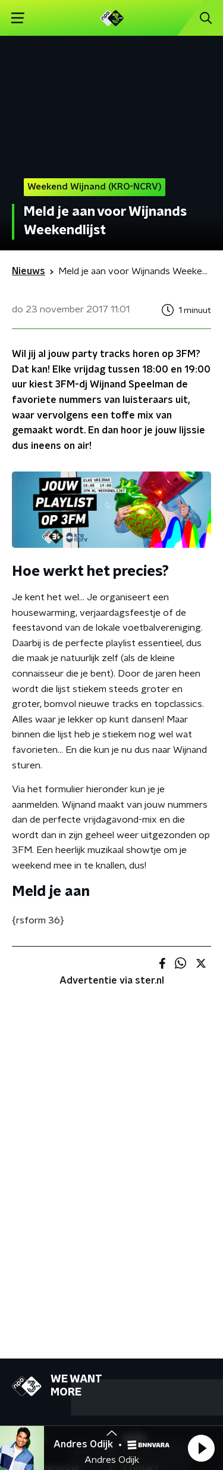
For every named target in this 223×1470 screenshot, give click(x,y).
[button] (201, 1448)
